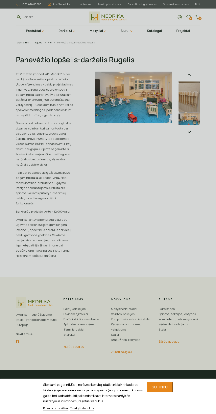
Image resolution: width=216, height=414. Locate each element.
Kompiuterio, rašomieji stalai (130, 319)
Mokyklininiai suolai (124, 309)
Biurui (125, 31)
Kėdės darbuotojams (173, 324)
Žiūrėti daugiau (73, 347)
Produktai (33, 31)
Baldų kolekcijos (74, 309)
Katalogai (154, 31)
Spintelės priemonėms (78, 324)
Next (189, 132)
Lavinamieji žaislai (75, 314)
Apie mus (85, 4)
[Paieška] (41, 17)
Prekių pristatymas (109, 4)
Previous (189, 75)
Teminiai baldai (73, 329)
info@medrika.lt (60, 4)
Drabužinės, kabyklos (125, 340)
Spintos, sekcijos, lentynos (177, 314)
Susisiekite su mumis (176, 4)
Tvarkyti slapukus (82, 408)
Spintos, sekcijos (123, 314)
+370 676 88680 (28, 4)
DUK (197, 4)
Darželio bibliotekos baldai (81, 319)
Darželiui (65, 31)
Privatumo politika (55, 408)
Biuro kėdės (167, 309)
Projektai (183, 31)
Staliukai (69, 335)
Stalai (115, 335)
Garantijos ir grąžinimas (142, 4)
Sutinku (160, 387)
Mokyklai (96, 31)
